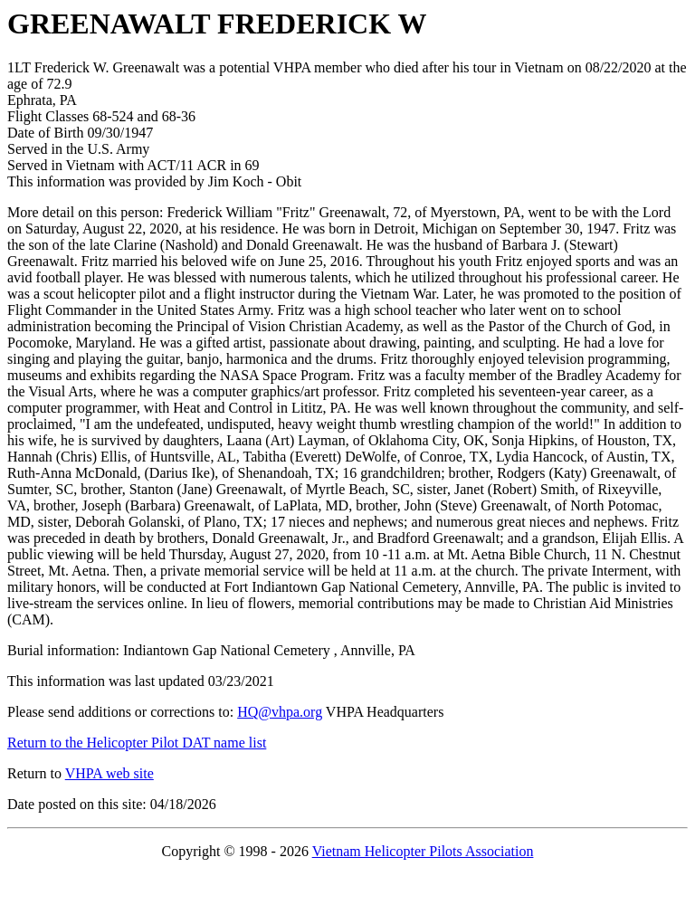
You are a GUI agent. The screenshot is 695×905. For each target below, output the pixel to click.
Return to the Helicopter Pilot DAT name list (136, 742)
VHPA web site (109, 773)
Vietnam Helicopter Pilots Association (423, 851)
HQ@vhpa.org (279, 711)
